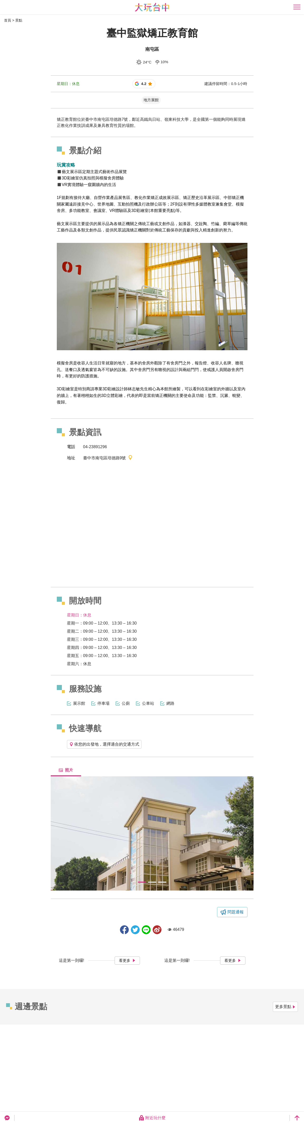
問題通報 (235, 912)
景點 (18, 20)
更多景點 (285, 1006)
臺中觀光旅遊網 (152, 7)
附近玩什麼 (152, 1118)
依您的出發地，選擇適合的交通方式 (104, 744)
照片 (66, 770)
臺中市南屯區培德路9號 (108, 458)
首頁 (7, 20)
